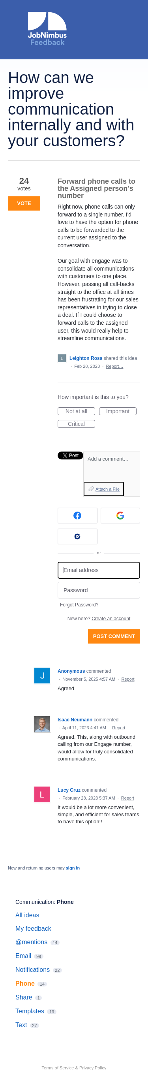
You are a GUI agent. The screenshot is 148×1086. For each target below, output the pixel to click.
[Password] (99, 590)
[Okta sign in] (77, 536)
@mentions (31, 942)
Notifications (32, 969)
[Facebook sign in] (77, 515)
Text (21, 1025)
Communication (34, 902)
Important (121, 411)
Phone (65, 902)
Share (23, 997)
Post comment (114, 636)
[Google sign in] (121, 515)
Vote (24, 203)
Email (23, 955)
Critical (81, 424)
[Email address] (99, 570)
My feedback (33, 928)
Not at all (80, 411)
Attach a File (108, 489)
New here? (98, 618)
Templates (29, 1011)
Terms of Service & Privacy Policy (74, 1067)
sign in (73, 868)
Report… (114, 366)
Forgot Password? (79, 605)
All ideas (27, 915)
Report (127, 679)
